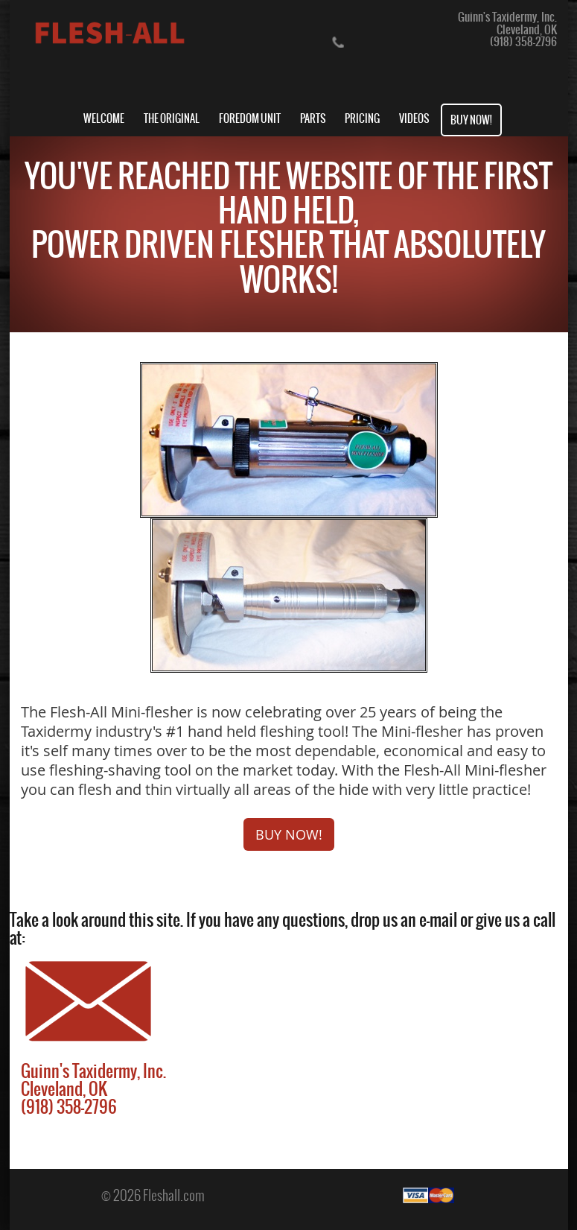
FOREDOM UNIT (250, 118)
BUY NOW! (471, 120)
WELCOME (103, 118)
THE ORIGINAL (172, 118)
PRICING (362, 118)
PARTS (313, 118)
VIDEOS (414, 118)
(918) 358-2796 (523, 41)
